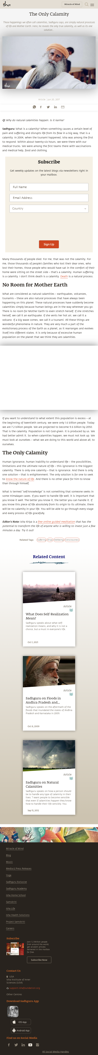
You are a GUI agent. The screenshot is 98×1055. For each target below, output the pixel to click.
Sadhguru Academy (16, 888)
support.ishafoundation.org (24, 988)
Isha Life (10, 908)
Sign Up (49, 244)
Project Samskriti (15, 922)
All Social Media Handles (55, 1052)
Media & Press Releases (18, 868)
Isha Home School (16, 895)
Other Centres (14, 994)
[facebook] (40, 107)
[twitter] (48, 107)
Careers (10, 928)
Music (9, 862)
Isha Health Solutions (18, 915)
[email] (63, 107)
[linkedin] (55, 107)
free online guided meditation (56, 521)
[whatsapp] (34, 107)
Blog (8, 855)
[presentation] (49, 228)
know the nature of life (20, 479)
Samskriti (11, 902)
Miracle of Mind (15, 848)
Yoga (8, 875)
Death (64, 276)
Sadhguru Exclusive (16, 882)
